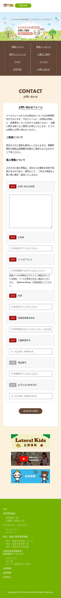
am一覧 (9, 561)
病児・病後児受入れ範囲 (17, 547)
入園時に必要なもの (15, 521)
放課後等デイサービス (13, 554)
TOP (5, 509)
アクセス (44, 62)
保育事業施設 (9, 513)
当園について (17, 47)
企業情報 (7, 568)
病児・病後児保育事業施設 (15, 537)
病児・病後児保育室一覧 (17, 544)
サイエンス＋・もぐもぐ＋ (15, 525)
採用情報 (7, 573)
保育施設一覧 (12, 518)
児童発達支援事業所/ (12, 551)
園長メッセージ (43, 47)
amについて (11, 558)
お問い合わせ (43, 69)
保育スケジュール (17, 54)
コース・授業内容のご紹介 (18, 564)
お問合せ (7, 577)
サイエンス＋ (12, 529)
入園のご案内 (43, 54)
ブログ (17, 62)
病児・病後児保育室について (19, 541)
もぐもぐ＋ (11, 532)
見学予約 (17, 69)
